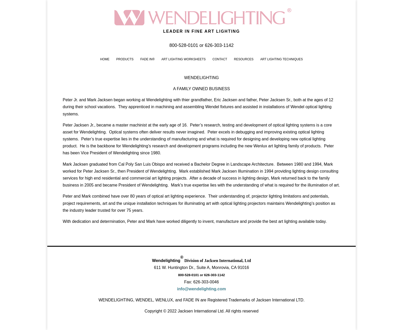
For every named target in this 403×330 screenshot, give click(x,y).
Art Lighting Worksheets (183, 59)
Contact (220, 59)
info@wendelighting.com (201, 289)
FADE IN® (147, 59)
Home (104, 59)
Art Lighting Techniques (281, 59)
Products (124, 59)
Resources (243, 59)
